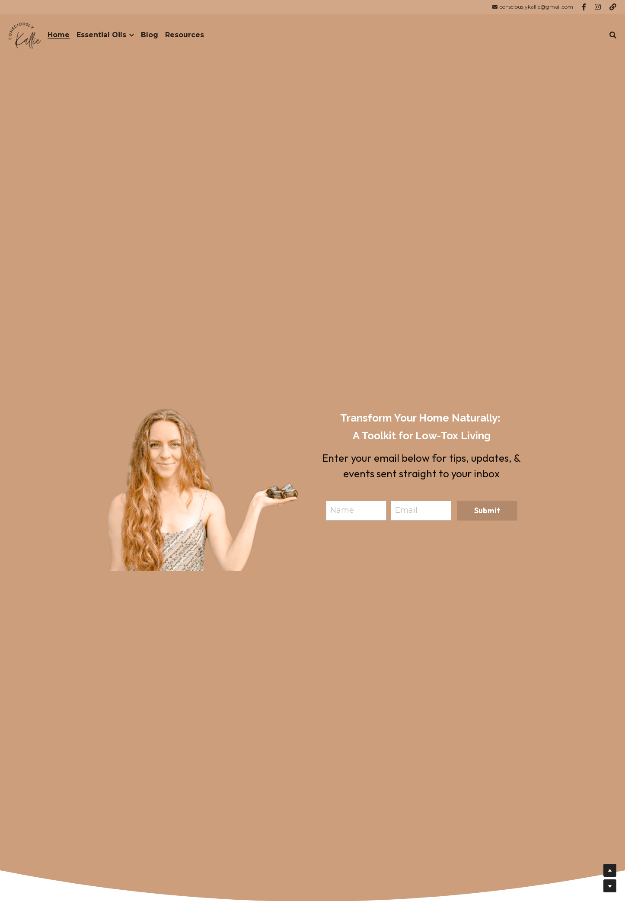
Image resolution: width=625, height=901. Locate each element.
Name (342, 510)
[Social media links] (584, 6)
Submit (487, 510)
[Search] (612, 35)
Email (406, 510)
